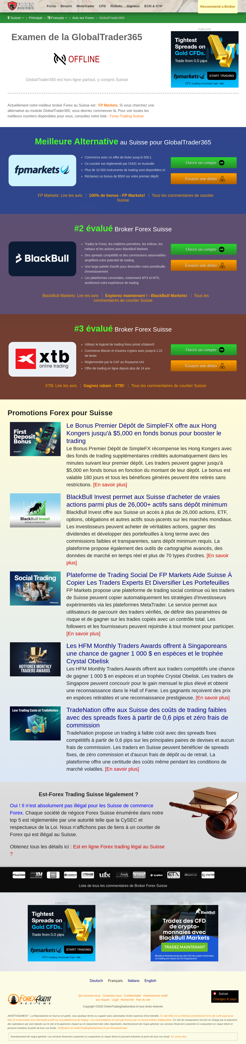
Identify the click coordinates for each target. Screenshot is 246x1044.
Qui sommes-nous (89, 995)
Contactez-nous (112, 995)
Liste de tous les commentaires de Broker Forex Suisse (123, 886)
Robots (116, 6)
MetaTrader (85, 6)
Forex (51, 6)
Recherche (127, 999)
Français (57, 18)
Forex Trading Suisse (127, 116)
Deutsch (96, 981)
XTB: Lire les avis (61, 388)
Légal (115, 999)
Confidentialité (132, 995)
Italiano (134, 981)
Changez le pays (225, 999)
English (150, 981)
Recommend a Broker (217, 6)
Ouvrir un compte (204, 163)
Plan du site (143, 999)
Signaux (133, 6)
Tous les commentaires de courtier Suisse (151, 301)
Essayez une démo (204, 178)
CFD (102, 6)
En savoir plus (178, 1036)
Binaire (66, 6)
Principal (35, 18)
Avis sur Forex (83, 18)
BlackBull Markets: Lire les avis (70, 298)
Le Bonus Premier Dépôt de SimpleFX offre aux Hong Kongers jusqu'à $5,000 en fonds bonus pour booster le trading (144, 433)
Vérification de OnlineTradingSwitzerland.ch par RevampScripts (92, 1028)
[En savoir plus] (110, 484)
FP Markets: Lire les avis (60, 198)
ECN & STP (153, 6)
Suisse (16, 18)
